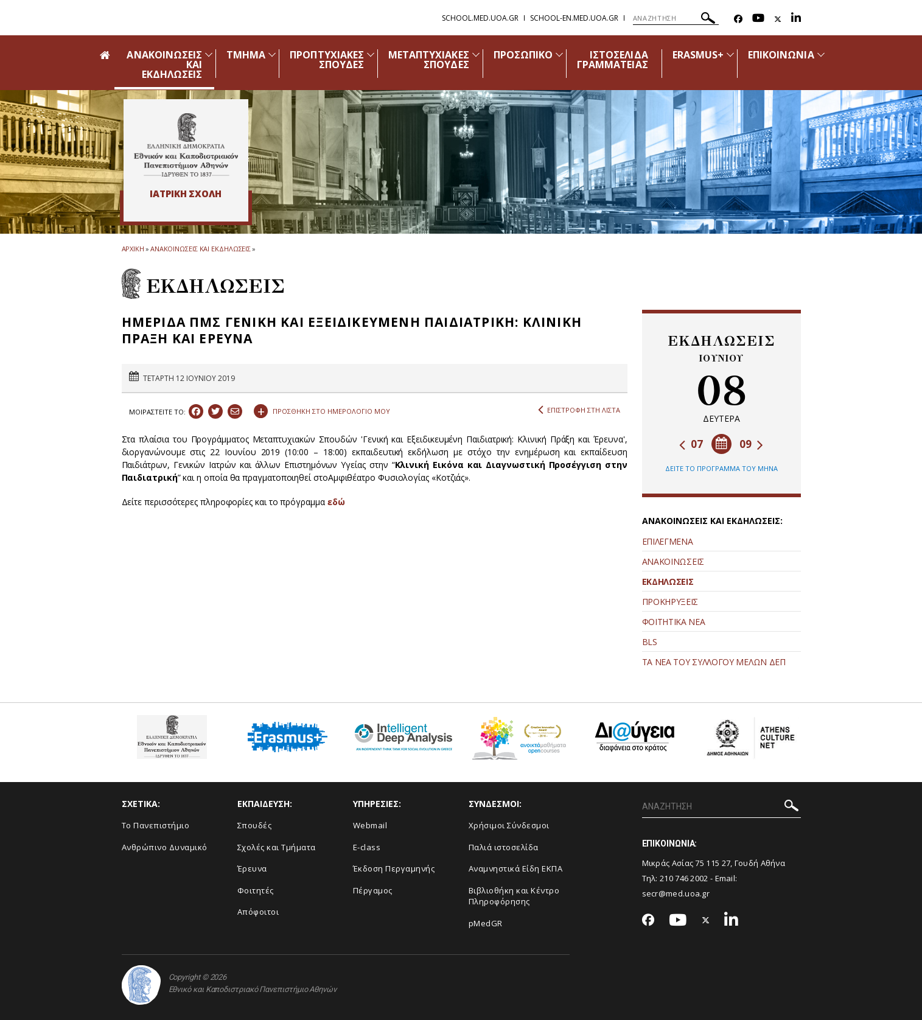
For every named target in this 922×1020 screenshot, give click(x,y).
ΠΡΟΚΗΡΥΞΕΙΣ (670, 601)
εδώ (336, 502)
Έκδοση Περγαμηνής (394, 868)
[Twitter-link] (777, 19)
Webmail (370, 825)
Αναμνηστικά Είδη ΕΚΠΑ (516, 868)
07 (691, 444)
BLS (649, 642)
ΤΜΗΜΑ (245, 54)
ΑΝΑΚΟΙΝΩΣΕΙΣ (673, 561)
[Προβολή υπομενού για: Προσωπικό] (559, 54)
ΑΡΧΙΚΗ (133, 248)
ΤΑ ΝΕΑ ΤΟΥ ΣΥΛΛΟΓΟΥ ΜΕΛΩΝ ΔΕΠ (714, 662)
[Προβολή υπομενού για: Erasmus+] (730, 54)
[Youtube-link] (758, 19)
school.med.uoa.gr (480, 18)
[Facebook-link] (738, 19)
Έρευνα (252, 868)
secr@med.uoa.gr (676, 893)
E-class (367, 847)
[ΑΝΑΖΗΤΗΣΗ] (676, 18)
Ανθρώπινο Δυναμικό (165, 847)
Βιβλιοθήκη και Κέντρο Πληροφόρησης (514, 896)
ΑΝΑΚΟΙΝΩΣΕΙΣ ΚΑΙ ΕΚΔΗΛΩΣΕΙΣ (200, 248)
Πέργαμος (373, 890)
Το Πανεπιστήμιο (156, 825)
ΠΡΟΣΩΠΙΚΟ (523, 54)
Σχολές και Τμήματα (276, 847)
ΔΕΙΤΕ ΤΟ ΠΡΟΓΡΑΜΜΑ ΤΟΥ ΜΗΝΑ (721, 468)
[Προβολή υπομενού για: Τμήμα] (272, 54)
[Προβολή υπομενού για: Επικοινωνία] (821, 54)
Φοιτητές (255, 890)
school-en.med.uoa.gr (574, 18)
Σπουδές (254, 825)
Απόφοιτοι (258, 911)
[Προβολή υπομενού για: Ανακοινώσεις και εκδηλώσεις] (208, 54)
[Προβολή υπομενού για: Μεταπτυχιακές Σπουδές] (476, 54)
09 (751, 444)
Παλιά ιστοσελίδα (504, 847)
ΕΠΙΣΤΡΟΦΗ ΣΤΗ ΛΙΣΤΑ (579, 410)
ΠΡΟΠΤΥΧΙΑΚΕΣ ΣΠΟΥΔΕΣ (327, 59)
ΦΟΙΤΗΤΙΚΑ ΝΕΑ (673, 621)
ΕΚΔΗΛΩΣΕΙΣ (668, 581)
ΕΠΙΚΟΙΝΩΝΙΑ (781, 54)
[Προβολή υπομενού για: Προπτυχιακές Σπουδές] (370, 54)
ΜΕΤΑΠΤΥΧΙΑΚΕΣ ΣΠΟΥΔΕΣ (428, 59)
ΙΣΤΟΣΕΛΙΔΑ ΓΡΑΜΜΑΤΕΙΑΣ (612, 59)
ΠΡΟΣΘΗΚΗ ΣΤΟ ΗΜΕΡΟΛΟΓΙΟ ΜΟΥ (322, 409)
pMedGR (486, 923)
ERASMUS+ (698, 54)
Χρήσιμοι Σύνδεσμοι (509, 825)
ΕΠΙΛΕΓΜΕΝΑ (667, 541)
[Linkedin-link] (796, 19)
